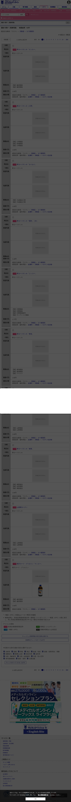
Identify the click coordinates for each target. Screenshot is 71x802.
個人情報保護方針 (43, 795)
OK (35, 799)
